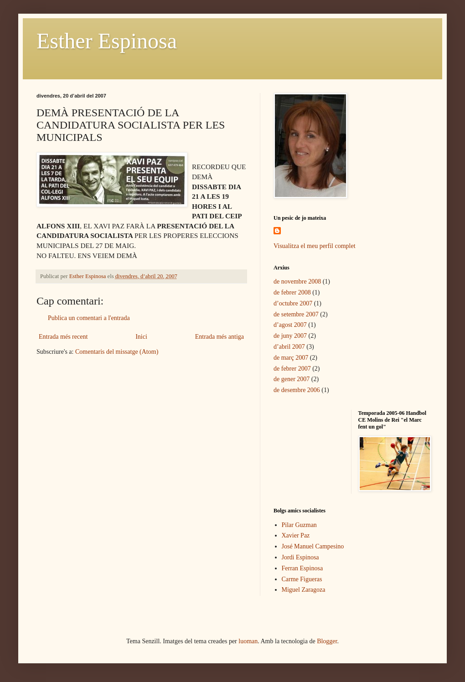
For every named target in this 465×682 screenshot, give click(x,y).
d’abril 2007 (289, 346)
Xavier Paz (296, 535)
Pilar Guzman (299, 525)
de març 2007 (291, 357)
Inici (141, 336)
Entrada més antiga (219, 336)
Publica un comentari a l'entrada (89, 318)
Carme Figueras (302, 579)
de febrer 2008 (292, 292)
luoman (248, 641)
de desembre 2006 (297, 390)
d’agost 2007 (290, 324)
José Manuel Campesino (313, 546)
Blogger (327, 641)
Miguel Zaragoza (304, 589)
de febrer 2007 (292, 368)
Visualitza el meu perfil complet (315, 246)
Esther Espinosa (106, 41)
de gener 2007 (292, 379)
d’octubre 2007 (293, 303)
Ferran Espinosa (302, 568)
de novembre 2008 (297, 281)
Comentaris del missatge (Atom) (116, 351)
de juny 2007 (290, 335)
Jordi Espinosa (300, 557)
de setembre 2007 (296, 314)
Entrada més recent (63, 336)
